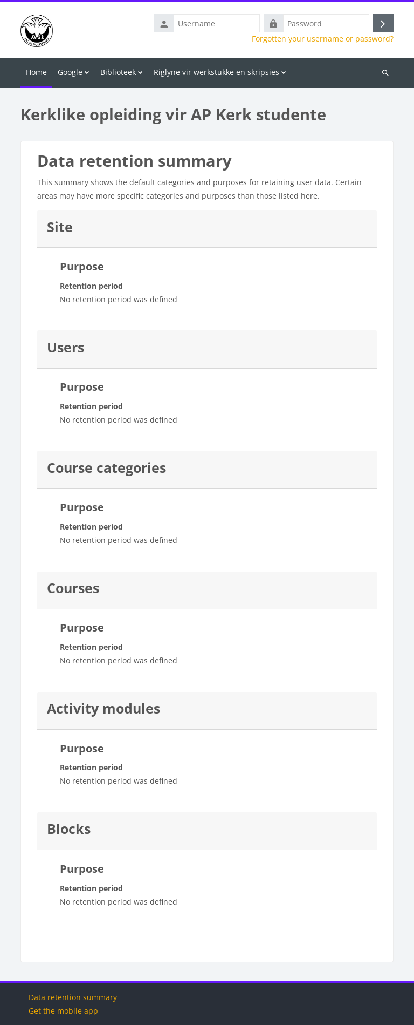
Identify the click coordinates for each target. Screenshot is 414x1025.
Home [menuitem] (36, 72)
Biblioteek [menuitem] (118, 72)
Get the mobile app (63, 1011)
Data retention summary (73, 997)
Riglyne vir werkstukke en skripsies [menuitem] (216, 72)
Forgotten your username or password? (323, 39)
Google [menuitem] (70, 72)
